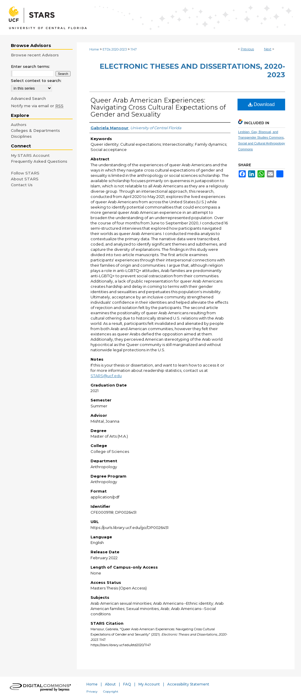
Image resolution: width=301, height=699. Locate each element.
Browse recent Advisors (35, 55)
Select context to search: (36, 80)
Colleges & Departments (35, 130)
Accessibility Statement (188, 684)
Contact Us (22, 184)
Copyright (110, 691)
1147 (134, 49)
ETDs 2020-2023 (115, 49)
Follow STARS (25, 173)
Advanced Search (28, 98)
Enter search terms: (30, 66)
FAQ (127, 684)
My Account (149, 684)
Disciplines (21, 136)
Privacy (92, 691)
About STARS (25, 179)
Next (267, 49)
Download (261, 104)
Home (94, 49)
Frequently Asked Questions (39, 161)
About (110, 684)
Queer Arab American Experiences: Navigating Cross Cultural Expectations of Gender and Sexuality (158, 107)
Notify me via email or (37, 105)
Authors (18, 124)
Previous (247, 49)
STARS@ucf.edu (106, 375)
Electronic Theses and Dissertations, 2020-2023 (192, 70)
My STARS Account (30, 155)
